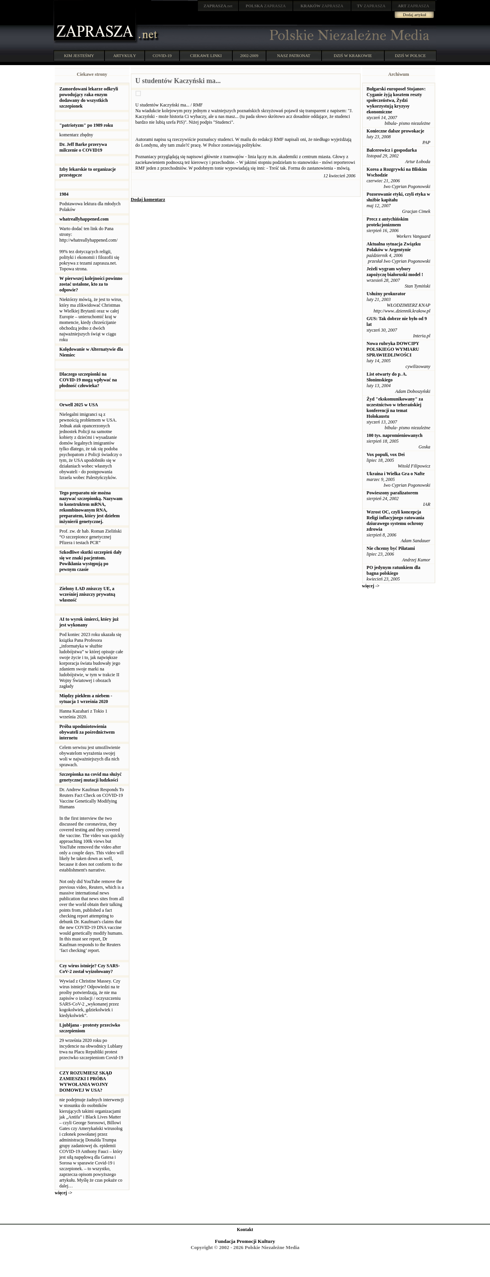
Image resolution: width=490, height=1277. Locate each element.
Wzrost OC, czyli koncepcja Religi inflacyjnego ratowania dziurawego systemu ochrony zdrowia (396, 520)
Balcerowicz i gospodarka (392, 150)
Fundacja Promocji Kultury (245, 1241)
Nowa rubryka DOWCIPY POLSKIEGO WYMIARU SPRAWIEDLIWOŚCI (393, 349)
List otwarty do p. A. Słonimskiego (387, 377)
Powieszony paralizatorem (392, 492)
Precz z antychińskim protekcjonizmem (387, 221)
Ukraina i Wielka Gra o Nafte (396, 473)
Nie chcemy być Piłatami (391, 548)
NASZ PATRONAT (293, 55)
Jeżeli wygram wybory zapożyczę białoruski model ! (395, 271)
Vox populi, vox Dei (386, 454)
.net (218, 5)
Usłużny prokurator (386, 293)
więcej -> (63, 1192)
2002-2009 (249, 55)
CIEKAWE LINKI (206, 55)
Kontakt (245, 1229)
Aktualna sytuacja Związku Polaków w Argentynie (394, 246)
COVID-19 (162, 55)
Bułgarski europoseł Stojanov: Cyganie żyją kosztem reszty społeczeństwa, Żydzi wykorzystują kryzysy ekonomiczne (396, 100)
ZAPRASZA (266, 5)
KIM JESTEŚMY (79, 55)
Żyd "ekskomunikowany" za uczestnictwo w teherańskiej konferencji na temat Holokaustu (395, 407)
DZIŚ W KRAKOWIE (353, 55)
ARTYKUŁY (124, 55)
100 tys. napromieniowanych (395, 435)
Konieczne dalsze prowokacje (395, 131)
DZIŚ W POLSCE (410, 55)
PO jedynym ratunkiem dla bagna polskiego (393, 570)
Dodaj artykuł (414, 14)
